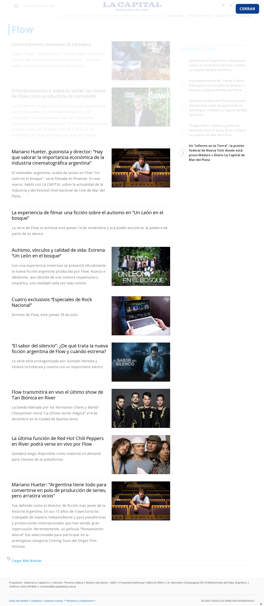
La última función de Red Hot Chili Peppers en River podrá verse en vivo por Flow (58, 441)
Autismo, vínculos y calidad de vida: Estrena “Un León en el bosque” (58, 253)
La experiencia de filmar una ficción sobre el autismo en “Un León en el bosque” (87, 215)
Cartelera (36, 600)
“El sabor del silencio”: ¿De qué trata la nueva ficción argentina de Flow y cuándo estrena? (60, 348)
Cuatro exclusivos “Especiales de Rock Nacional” (52, 302)
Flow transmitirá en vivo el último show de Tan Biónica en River (57, 395)
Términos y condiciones (80, 600)
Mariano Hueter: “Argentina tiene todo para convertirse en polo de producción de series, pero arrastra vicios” (59, 490)
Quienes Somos (53, 600)
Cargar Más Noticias (27, 561)
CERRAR (247, 8)
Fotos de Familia (18, 600)
